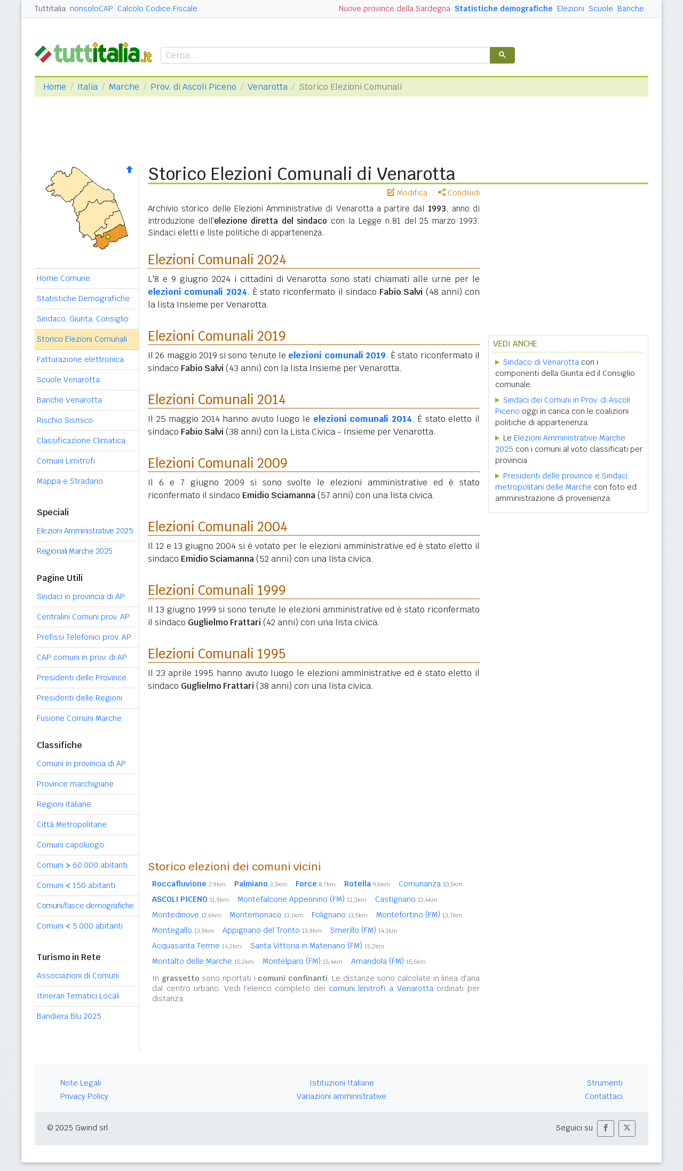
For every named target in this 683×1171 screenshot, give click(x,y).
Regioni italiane (64, 804)
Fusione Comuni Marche (79, 718)
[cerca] (324, 55)
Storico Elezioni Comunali (82, 339)
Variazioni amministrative (341, 1096)
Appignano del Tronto (272, 930)
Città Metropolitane (72, 824)
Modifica (407, 193)
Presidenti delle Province (81, 677)
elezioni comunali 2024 (197, 291)
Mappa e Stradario (70, 481)
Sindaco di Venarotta (541, 362)
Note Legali (80, 1083)
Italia (87, 86)
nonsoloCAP (91, 8)
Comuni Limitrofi (66, 461)
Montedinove (186, 914)
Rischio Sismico (65, 420)
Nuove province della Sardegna (394, 8)
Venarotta (268, 86)
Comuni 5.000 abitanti (80, 926)
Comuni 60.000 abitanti (82, 865)
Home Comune (63, 278)
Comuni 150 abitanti (76, 885)
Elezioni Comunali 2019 (217, 336)
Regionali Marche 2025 (75, 551)
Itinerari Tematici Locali (78, 996)
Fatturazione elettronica (80, 359)
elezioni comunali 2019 (337, 355)
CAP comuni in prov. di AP (82, 657)
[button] (605, 1128)
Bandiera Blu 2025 (69, 1016)
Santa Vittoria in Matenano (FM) (317, 945)
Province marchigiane (75, 784)
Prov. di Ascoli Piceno (193, 86)
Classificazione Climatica (81, 440)
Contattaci (604, 1096)
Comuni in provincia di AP (81, 763)
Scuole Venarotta (68, 379)
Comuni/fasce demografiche (85, 905)
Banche (630, 8)
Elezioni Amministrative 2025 (85, 531)
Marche (124, 86)
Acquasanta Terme (197, 945)
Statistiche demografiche (504, 8)
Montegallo (183, 930)
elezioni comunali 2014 (362, 419)
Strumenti (605, 1083)
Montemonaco (266, 914)
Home (54, 86)
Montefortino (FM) (419, 914)
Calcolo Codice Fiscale (157, 8)
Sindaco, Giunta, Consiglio (83, 319)
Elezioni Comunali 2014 (217, 399)
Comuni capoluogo (70, 845)
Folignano (340, 914)
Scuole (601, 8)
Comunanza (431, 884)
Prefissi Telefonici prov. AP (84, 637)
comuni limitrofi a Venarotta (381, 988)
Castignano (406, 899)
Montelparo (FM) (303, 961)
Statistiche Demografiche (83, 298)
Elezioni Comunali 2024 (217, 260)
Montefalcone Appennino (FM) (302, 899)
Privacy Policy (84, 1096)
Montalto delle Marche (203, 961)
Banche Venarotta (69, 400)
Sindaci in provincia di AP (81, 596)
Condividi (459, 193)
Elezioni (570, 8)
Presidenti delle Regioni (79, 698)
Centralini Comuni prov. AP (83, 617)
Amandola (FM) (388, 961)
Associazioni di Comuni (78, 975)
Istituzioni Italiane (341, 1083)
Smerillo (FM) (364, 930)
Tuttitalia (50, 8)
